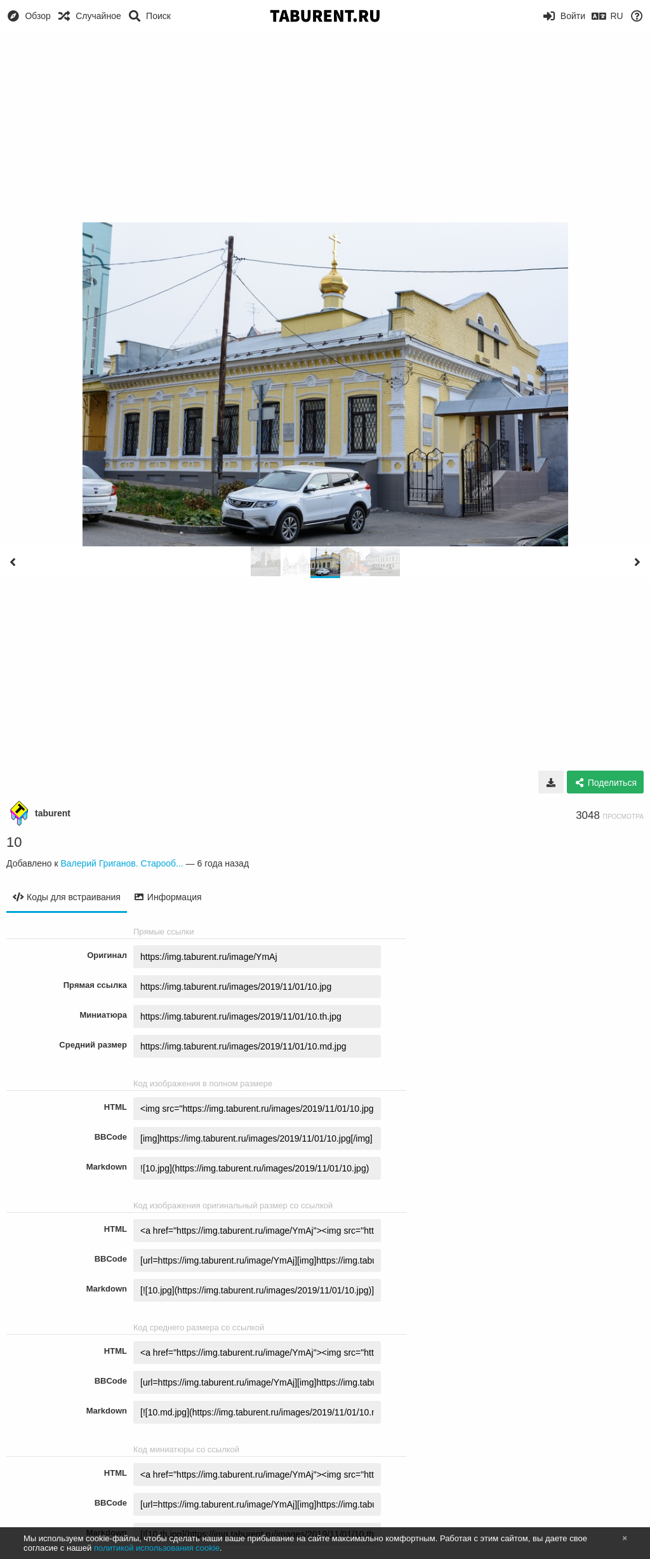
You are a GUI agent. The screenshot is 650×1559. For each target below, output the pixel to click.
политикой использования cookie (157, 1548)
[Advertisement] (325, 127)
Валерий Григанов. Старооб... (121, 863)
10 (14, 842)
